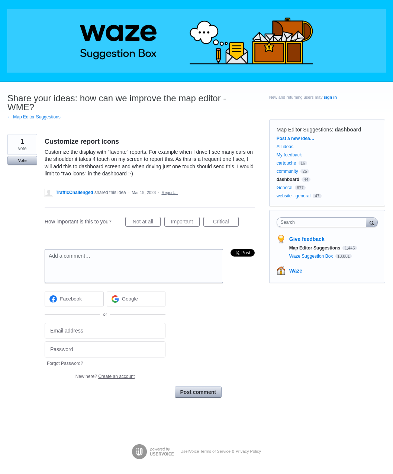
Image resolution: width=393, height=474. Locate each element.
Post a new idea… (296, 138)
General (285, 187)
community (287, 171)
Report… (169, 192)
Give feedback (307, 239)
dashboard (348, 130)
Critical (226, 223)
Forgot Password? (65, 363)
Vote (22, 160)
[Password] (105, 349)
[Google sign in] (136, 299)
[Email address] (105, 331)
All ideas (285, 146)
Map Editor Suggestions (304, 130)
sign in (329, 97)
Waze (295, 271)
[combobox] (323, 222)
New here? (105, 376)
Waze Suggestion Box (311, 256)
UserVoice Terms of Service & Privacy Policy (220, 451)
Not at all (147, 223)
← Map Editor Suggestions (34, 117)
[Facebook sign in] (74, 299)
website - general (293, 195)
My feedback (289, 155)
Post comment (198, 392)
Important (185, 223)
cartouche (286, 163)
